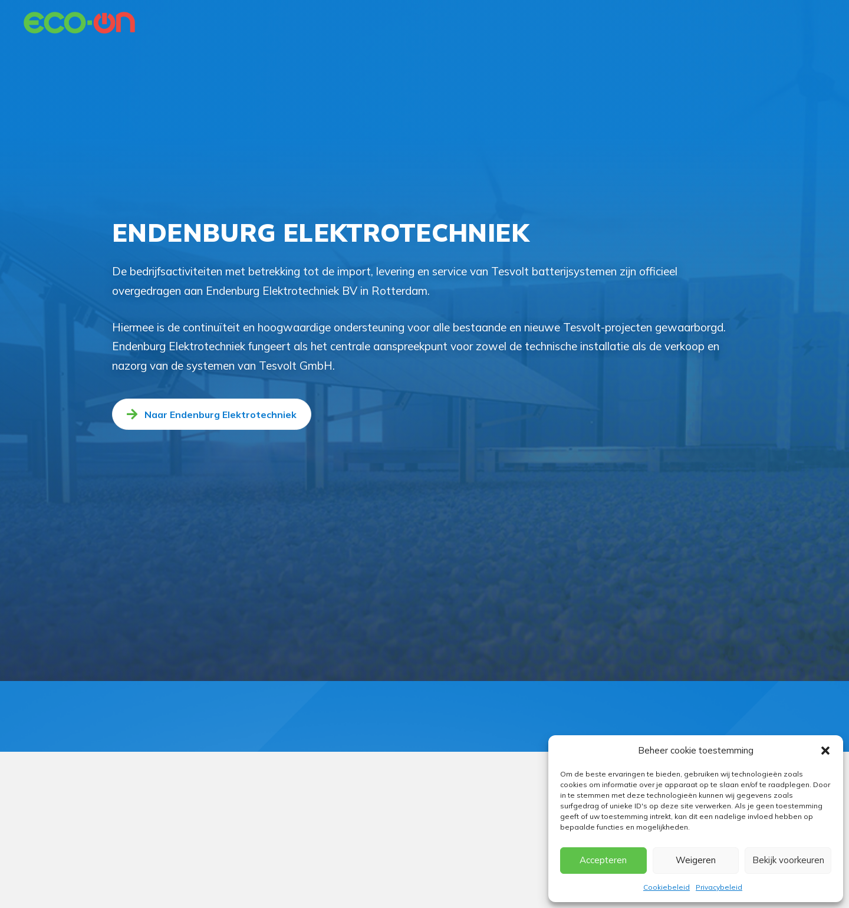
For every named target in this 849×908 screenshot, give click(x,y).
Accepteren (603, 860)
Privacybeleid (719, 887)
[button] (825, 750)
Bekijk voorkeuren (788, 860)
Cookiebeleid (666, 887)
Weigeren (696, 860)
